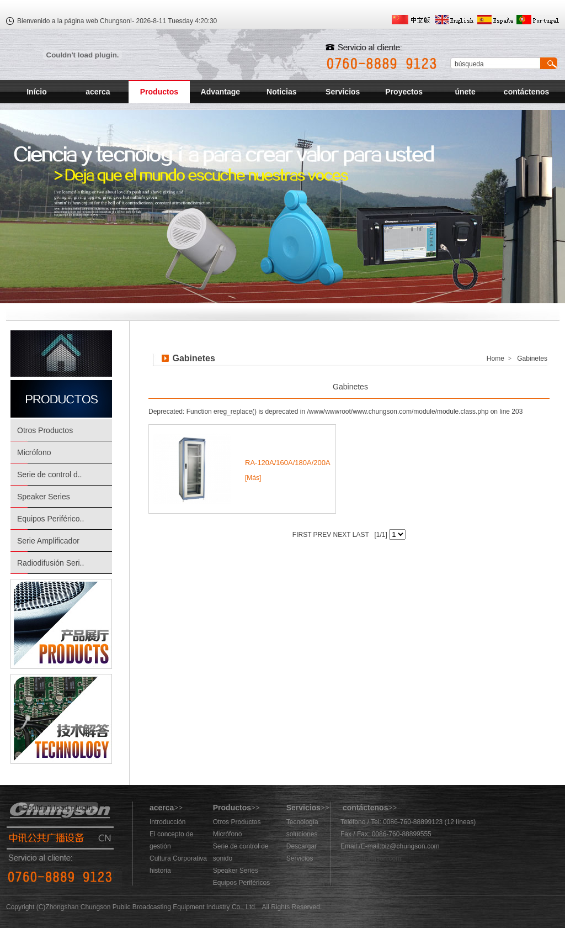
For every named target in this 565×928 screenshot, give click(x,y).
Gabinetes (350, 386)
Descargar (301, 846)
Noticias (281, 91)
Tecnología (302, 822)
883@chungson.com (370, 858)
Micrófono (34, 452)
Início (36, 91)
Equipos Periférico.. (50, 518)
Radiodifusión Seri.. (50, 562)
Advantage (221, 91)
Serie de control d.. (49, 474)
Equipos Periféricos (241, 883)
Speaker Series (43, 496)
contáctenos (526, 91)
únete (465, 91)
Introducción (167, 822)
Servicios (343, 91)
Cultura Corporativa (178, 858)
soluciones (302, 834)
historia (160, 870)
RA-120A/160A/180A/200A (288, 462)
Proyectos (404, 91)
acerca (98, 91)
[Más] (253, 478)
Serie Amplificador (48, 540)
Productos (159, 91)
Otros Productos (45, 430)
